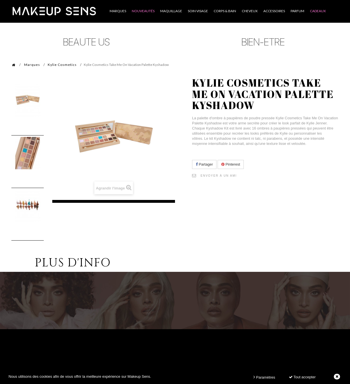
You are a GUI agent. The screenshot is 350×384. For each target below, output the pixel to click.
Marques (32, 64)
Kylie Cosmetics (62, 64)
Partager (204, 164)
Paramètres (264, 377)
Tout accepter (302, 377)
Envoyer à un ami (219, 175)
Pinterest (230, 164)
